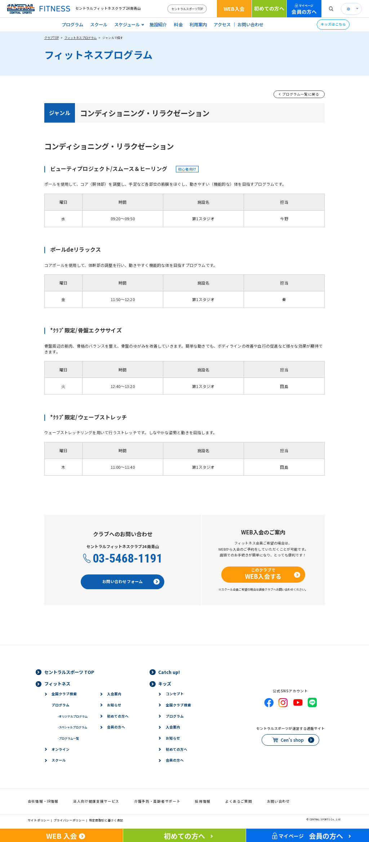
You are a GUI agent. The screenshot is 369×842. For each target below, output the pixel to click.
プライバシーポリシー (69, 820)
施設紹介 (158, 24)
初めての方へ (269, 8)
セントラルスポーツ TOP (69, 672)
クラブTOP (51, 37)
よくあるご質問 (238, 801)
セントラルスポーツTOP (187, 8)
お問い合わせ (250, 24)
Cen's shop (292, 740)
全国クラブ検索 (64, 693)
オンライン (61, 749)
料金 (178, 24)
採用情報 (202, 801)
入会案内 (114, 693)
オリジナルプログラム (73, 716)
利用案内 (198, 24)
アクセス (222, 24)
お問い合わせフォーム (122, 581)
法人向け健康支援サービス (96, 801)
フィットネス (57, 683)
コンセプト (175, 693)
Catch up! (169, 672)
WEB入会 (234, 8)
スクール (98, 24)
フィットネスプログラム (81, 37)
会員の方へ (304, 9)
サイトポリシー (39, 820)
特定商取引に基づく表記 (106, 820)
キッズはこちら (333, 24)
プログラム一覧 (68, 738)
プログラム (72, 24)
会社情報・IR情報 (43, 801)
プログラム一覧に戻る (300, 94)
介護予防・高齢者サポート (157, 801)
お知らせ (114, 704)
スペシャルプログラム (72, 727)
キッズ (164, 683)
